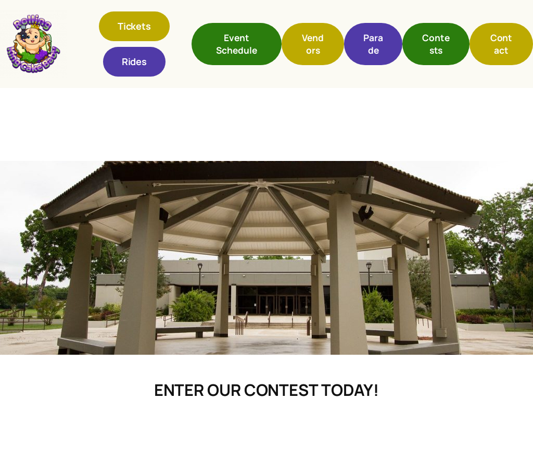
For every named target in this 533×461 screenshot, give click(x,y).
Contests (436, 43)
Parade (373, 43)
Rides (134, 61)
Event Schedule (236, 43)
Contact (501, 43)
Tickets (134, 26)
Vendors (313, 43)
